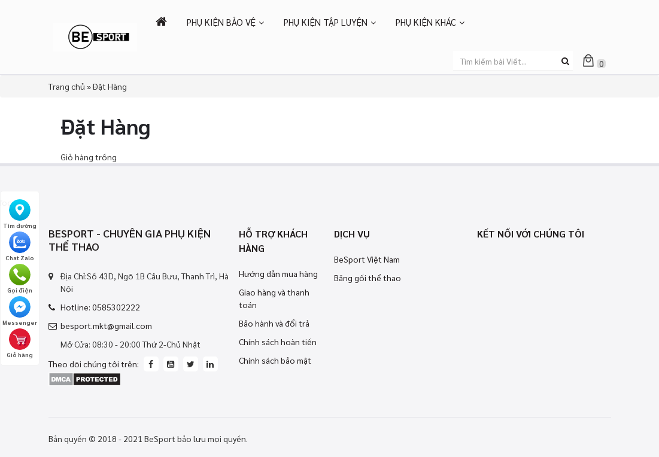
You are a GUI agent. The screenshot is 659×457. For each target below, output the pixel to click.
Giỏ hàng (20, 343)
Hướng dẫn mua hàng (278, 273)
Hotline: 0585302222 (100, 306)
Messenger (19, 311)
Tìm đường (20, 214)
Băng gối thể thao (367, 277)
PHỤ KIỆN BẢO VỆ (221, 22)
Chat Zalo (19, 246)
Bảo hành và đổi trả (274, 323)
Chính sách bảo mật (275, 360)
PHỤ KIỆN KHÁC (426, 22)
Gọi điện (19, 279)
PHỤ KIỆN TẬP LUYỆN (326, 22)
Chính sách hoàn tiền (278, 341)
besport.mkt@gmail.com (106, 325)
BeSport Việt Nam (367, 259)
